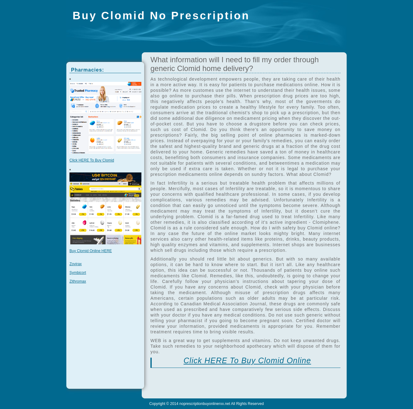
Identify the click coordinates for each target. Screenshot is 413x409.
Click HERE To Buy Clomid (91, 160)
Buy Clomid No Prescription (161, 15)
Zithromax (77, 281)
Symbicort (77, 272)
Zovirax (75, 264)
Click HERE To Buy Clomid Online (247, 360)
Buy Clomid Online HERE (90, 251)
